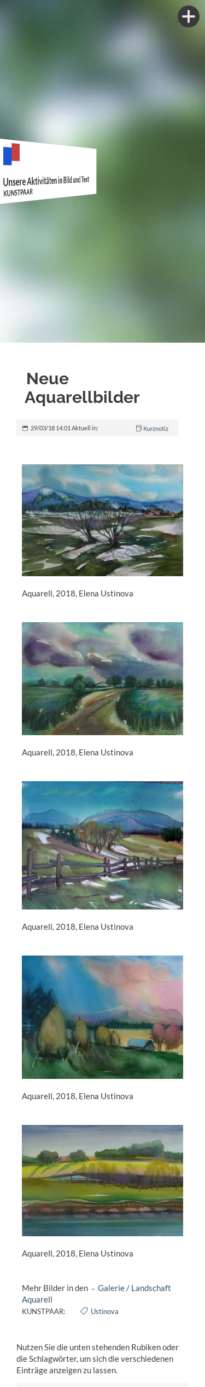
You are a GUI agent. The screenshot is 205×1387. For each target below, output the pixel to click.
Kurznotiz (155, 428)
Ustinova (105, 1311)
